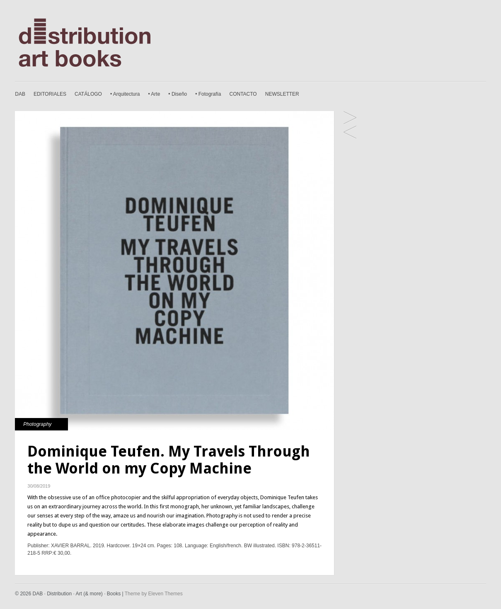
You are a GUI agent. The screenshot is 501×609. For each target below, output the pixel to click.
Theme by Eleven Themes (154, 594)
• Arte (154, 94)
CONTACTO (243, 94)
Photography (37, 424)
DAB (20, 94)
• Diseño (177, 94)
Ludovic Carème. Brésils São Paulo (350, 133)
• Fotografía (208, 94)
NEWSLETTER (282, 94)
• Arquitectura (125, 94)
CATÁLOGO (88, 94)
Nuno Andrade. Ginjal (350, 118)
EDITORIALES (50, 94)
